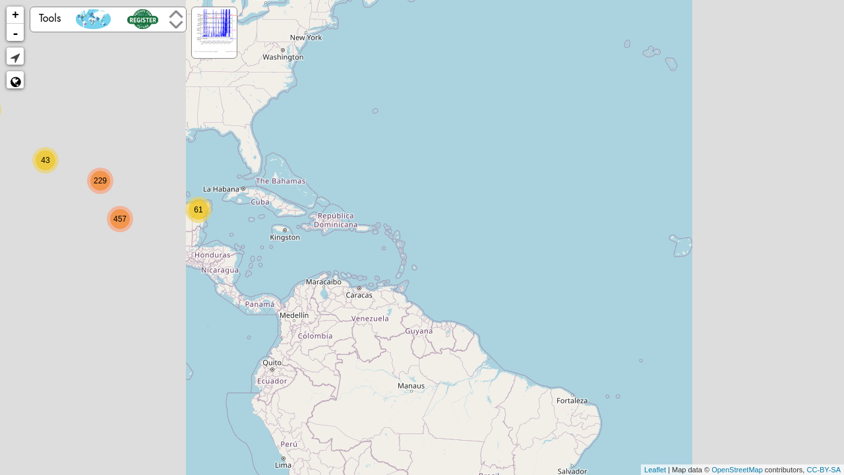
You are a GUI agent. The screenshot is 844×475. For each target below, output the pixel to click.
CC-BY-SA (823, 470)
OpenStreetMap (737, 470)
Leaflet (655, 470)
